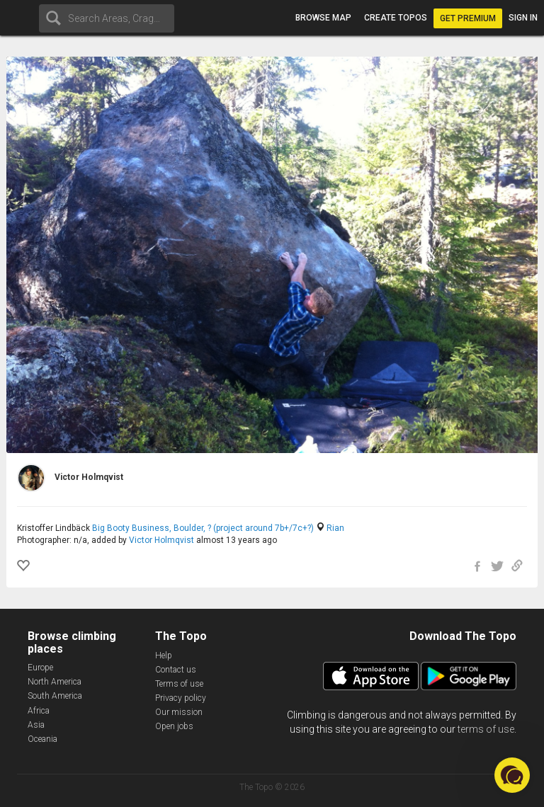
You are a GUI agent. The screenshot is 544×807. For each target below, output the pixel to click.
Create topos (395, 18)
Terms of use (179, 684)
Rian (335, 528)
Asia (36, 725)
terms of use (486, 729)
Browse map (323, 18)
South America (55, 696)
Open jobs (174, 726)
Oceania (42, 739)
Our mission (179, 712)
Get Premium (468, 18)
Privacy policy (180, 698)
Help (163, 655)
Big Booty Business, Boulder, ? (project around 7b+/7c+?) (203, 528)
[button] (512, 775)
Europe (40, 667)
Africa (39, 711)
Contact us (175, 670)
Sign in (523, 18)
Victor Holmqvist (161, 540)
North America (54, 682)
